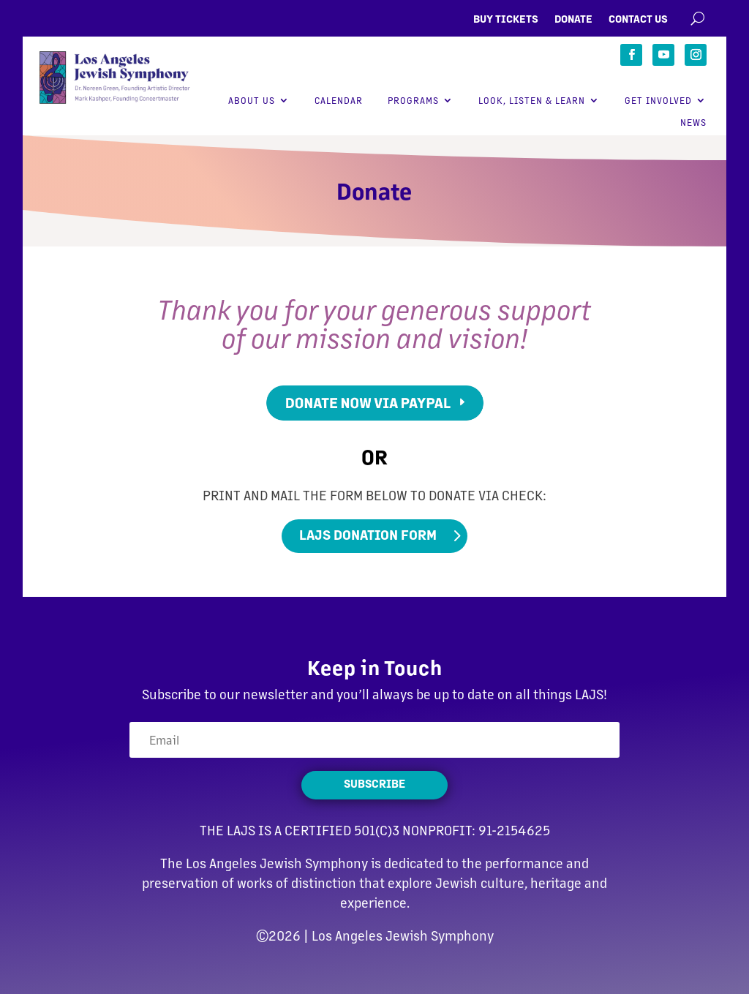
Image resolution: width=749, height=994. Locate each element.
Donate (573, 19)
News (693, 122)
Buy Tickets (505, 19)
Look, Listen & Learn (531, 100)
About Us (251, 100)
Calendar (339, 100)
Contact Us (638, 19)
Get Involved (658, 100)
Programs (413, 100)
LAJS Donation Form (368, 534)
